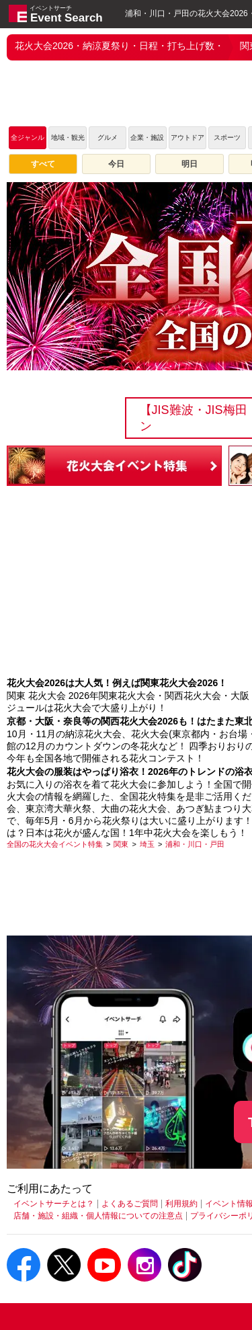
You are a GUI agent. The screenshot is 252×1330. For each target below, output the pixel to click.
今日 (116, 164)
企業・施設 (147, 137)
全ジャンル (27, 137)
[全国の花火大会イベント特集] (55, 844)
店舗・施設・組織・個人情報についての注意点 (98, 1215)
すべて (43, 164)
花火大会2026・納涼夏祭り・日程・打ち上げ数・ (119, 45)
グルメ (107, 137)
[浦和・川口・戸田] (194, 844)
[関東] (121, 844)
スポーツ (227, 137)
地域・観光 (68, 137)
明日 (189, 164)
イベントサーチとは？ (53, 1203)
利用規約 (181, 1203)
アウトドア (187, 137)
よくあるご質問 (129, 1203)
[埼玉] (147, 844)
